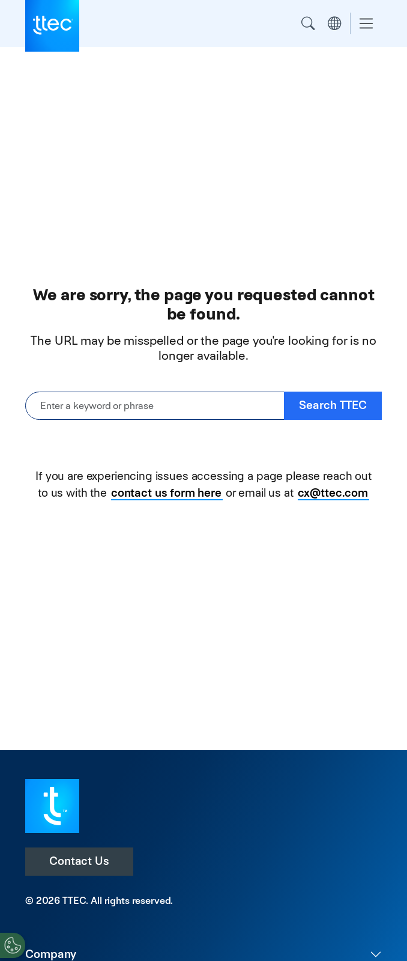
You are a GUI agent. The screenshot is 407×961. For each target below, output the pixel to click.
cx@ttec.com (333, 492)
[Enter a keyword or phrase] (155, 406)
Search (308, 23)
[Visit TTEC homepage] (52, 805)
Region (334, 23)
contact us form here (166, 492)
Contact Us (79, 861)
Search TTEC (333, 405)
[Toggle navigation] (366, 24)
